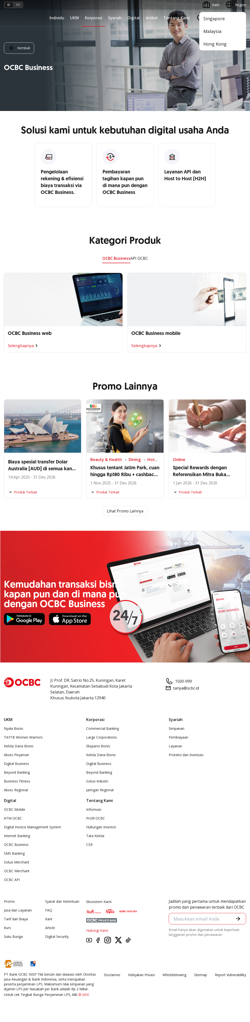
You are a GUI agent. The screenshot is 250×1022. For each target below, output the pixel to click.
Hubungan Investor (101, 827)
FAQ (48, 910)
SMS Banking (14, 853)
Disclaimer (112, 975)
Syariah (115, 17)
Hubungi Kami (97, 930)
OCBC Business (116, 258)
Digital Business (16, 763)
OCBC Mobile (14, 809)
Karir (48, 919)
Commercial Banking (102, 728)
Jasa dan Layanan (18, 910)
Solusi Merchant (16, 862)
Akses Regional (16, 790)
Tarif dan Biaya (16, 919)
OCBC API (12, 880)
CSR (89, 844)
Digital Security (57, 936)
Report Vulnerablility (230, 975)
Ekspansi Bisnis (98, 746)
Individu (56, 17)
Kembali (19, 48)
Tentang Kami (176, 17)
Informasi (93, 809)
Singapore (214, 18)
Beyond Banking (17, 772)
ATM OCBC (13, 818)
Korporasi (93, 17)
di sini (83, 994)
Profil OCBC (95, 818)
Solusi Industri (97, 781)
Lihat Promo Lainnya (125, 511)
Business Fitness (17, 781)
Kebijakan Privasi (141, 975)
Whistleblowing (174, 975)
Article (50, 928)
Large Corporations (101, 737)
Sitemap (200, 975)
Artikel (151, 17)
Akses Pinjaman (16, 755)
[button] (238, 919)
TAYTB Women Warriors (23, 737)
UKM (74, 17)
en (18, 5)
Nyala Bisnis (13, 728)
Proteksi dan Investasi (186, 755)
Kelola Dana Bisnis (18, 746)
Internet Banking (17, 836)
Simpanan (176, 728)
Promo (9, 901)
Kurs (7, 928)
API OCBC (139, 258)
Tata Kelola (95, 836)
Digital (133, 17)
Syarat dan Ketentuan (62, 901)
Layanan (175, 746)
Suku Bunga (13, 936)
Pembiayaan (178, 737)
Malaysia (212, 31)
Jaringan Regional (100, 790)
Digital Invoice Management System (32, 827)
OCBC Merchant (17, 871)
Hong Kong (215, 44)
